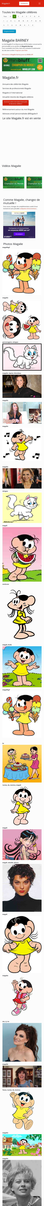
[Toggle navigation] (39, 3)
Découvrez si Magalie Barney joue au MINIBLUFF (17, 54)
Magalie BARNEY (9, 31)
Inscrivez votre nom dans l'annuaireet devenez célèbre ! (15, 103)
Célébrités (24, 3)
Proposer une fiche (21, 50)
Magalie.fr (6, 3)
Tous (5, 16)
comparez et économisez (28, 209)
